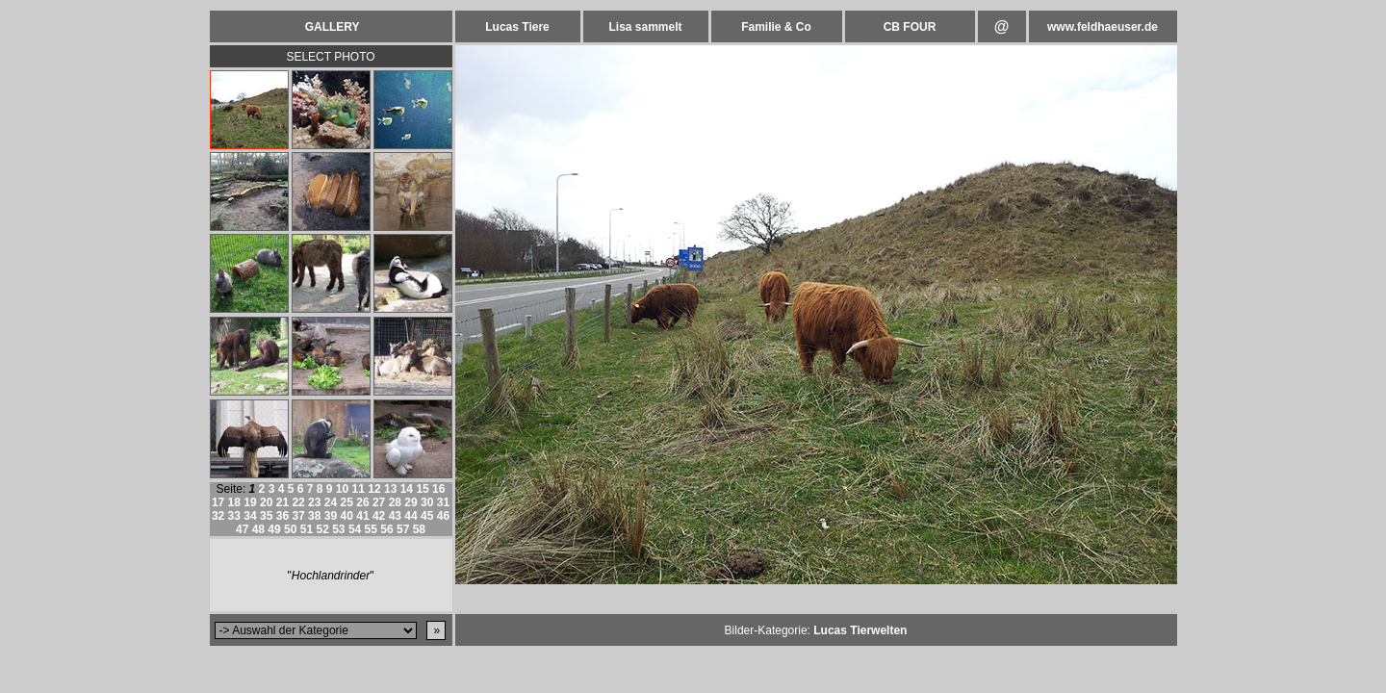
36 (282, 516)
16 (438, 489)
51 (306, 529)
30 (427, 502)
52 (322, 529)
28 (395, 502)
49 (274, 529)
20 (266, 502)
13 (390, 489)
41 (362, 516)
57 (403, 529)
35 (266, 516)
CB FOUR (910, 27)
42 (378, 516)
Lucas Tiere (517, 27)
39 (330, 516)
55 (371, 529)
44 (410, 516)
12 (374, 489)
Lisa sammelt (644, 27)
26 (362, 502)
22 (298, 502)
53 (338, 529)
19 (250, 502)
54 (354, 529)
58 (419, 529)
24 (330, 502)
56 (386, 529)
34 (250, 516)
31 (443, 502)
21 (282, 502)
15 (422, 489)
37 (298, 516)
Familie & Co (776, 27)
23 (314, 502)
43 (395, 516)
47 (242, 529)
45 (427, 516)
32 (218, 516)
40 (347, 516)
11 (358, 489)
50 (290, 529)
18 (234, 502)
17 (218, 502)
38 (314, 516)
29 (410, 502)
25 (347, 502)
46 (443, 516)
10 (342, 489)
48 (258, 529)
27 (378, 502)
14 (406, 489)
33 (234, 516)
